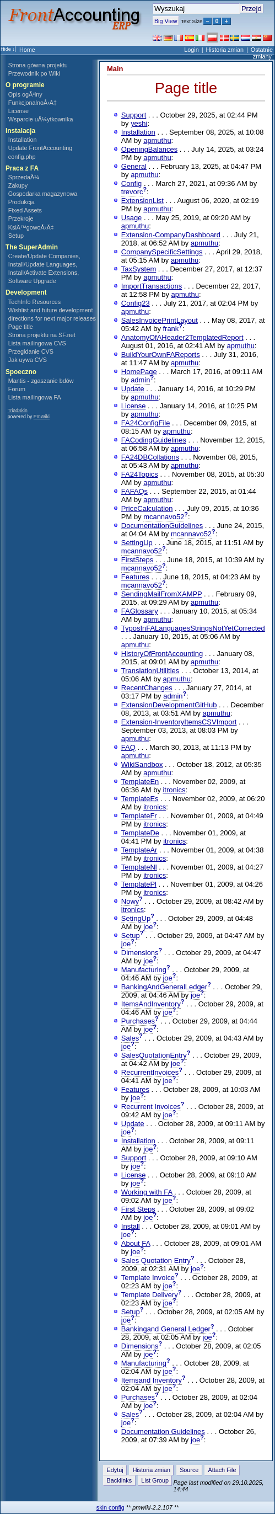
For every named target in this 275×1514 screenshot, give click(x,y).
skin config (110, 1507)
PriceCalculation (147, 508)
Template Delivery (149, 1295)
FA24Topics (139, 474)
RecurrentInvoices (150, 1072)
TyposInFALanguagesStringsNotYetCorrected (193, 628)
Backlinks (119, 1480)
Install (130, 1226)
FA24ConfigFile (145, 423)
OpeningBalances (149, 149)
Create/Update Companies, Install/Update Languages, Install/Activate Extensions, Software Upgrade (44, 268)
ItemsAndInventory (151, 1004)
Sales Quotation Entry (156, 1260)
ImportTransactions (151, 286)
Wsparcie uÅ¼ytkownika (40, 119)
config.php (22, 156)
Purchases (138, 1021)
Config (131, 183)
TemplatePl (139, 884)
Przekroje (21, 218)
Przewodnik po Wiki (34, 73)
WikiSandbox (142, 764)
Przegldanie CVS (30, 351)
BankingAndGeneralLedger (164, 987)
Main (115, 69)
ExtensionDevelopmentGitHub (169, 705)
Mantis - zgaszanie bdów (41, 380)
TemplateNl (139, 867)
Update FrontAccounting (40, 148)
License (18, 111)
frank (171, 328)
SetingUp (135, 918)
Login (191, 49)
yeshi (139, 123)
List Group (155, 1480)
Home (27, 49)
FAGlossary (139, 611)
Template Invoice (148, 1277)
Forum (16, 389)
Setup (16, 235)
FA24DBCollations (150, 457)
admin (140, 380)
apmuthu (157, 140)
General (134, 166)
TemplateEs (140, 799)
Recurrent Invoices (151, 1106)
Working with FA (146, 1192)
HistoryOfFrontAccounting (162, 653)
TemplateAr (139, 850)
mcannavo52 (163, 517)
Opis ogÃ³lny (25, 94)
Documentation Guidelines (163, 1431)
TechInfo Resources (34, 301)
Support (133, 115)
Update (132, 389)
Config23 (135, 303)
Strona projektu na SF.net (42, 335)
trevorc (132, 192)
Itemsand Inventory (151, 1380)
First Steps (138, 1209)
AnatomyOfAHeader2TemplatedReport (182, 337)
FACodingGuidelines (153, 440)
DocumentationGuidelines (162, 525)
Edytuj (115, 1470)
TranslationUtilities (150, 671)
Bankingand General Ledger (166, 1329)
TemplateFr (139, 816)
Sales (130, 1038)
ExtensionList (142, 200)
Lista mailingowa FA (34, 397)
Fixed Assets (25, 210)
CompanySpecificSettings (162, 252)
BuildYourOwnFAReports (160, 354)
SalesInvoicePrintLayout (159, 320)
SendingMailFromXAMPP (161, 594)
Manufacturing (143, 970)
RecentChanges (146, 688)
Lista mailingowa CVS (37, 343)
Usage (131, 218)
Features (135, 577)
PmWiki (42, 416)
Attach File (222, 1470)
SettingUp (137, 543)
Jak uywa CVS (27, 359)
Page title (20, 326)
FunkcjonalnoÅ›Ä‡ (32, 102)
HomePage (139, 371)
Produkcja (21, 202)
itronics (174, 790)
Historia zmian (225, 49)
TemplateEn (140, 781)
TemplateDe (140, 833)
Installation (22, 139)
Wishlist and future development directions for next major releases (52, 314)
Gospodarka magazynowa (42, 193)
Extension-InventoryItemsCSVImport (179, 722)
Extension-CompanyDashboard (170, 235)
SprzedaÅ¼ (23, 177)
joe (148, 927)
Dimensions (140, 952)
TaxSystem (138, 269)
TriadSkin (18, 410)
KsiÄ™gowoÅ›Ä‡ (31, 227)
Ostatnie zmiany (262, 53)
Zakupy (18, 185)
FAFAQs (134, 491)
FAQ (128, 747)
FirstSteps (137, 560)
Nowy (130, 901)
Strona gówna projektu (38, 65)
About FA (135, 1243)
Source (189, 1470)
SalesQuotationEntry (154, 1055)
